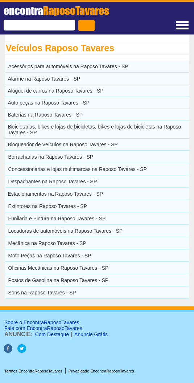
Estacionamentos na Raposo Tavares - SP (55, 194)
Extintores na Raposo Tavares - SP (47, 206)
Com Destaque (52, 334)
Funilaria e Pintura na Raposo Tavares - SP (57, 218)
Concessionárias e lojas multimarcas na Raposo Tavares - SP (77, 169)
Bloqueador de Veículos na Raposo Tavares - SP (62, 144)
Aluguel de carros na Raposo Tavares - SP (55, 91)
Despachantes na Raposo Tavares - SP (52, 181)
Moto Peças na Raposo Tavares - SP (49, 255)
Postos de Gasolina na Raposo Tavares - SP (58, 280)
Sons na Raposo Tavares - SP (42, 293)
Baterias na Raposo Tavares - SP (45, 115)
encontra (56, 10)
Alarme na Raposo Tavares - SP (44, 79)
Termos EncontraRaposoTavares (33, 371)
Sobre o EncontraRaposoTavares (41, 322)
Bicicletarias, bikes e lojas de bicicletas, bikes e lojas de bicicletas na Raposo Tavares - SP (94, 129)
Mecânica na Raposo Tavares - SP (47, 243)
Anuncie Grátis (91, 334)
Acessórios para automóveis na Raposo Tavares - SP (68, 66)
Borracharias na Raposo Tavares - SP (50, 157)
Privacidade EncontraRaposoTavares (101, 371)
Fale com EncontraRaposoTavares (43, 328)
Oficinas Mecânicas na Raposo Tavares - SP (58, 268)
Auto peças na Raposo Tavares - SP (48, 103)
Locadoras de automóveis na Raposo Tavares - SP (65, 231)
